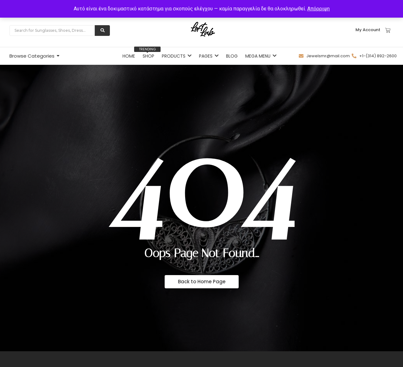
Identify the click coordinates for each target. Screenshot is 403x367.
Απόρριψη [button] (318, 9)
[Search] (52, 30)
